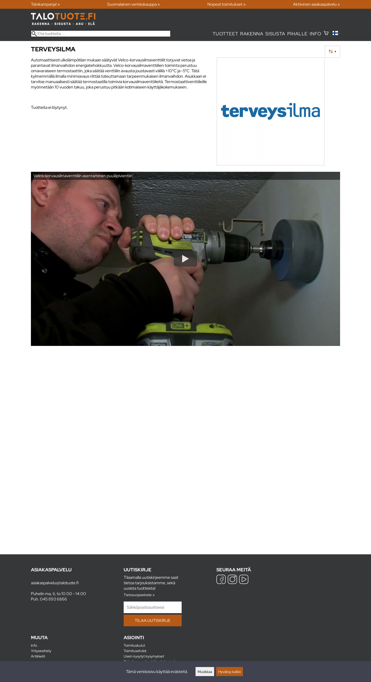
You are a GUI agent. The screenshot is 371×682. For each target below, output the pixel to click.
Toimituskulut (134, 645)
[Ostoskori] (326, 33)
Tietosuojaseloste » (139, 594)
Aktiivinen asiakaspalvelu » (316, 4)
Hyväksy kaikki (229, 671)
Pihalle (297, 33)
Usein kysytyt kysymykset (144, 656)
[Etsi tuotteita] (101, 33)
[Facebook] (221, 580)
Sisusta (275, 33)
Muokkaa (205, 671)
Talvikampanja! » (45, 4)
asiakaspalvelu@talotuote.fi (55, 583)
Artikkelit (38, 656)
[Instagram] (232, 580)
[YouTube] (243, 580)
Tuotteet (225, 33)
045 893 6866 (53, 599)
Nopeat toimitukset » (226, 4)
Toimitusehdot (135, 650)
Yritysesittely (41, 650)
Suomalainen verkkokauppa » (133, 4)
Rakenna (251, 33)
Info (315, 33)
